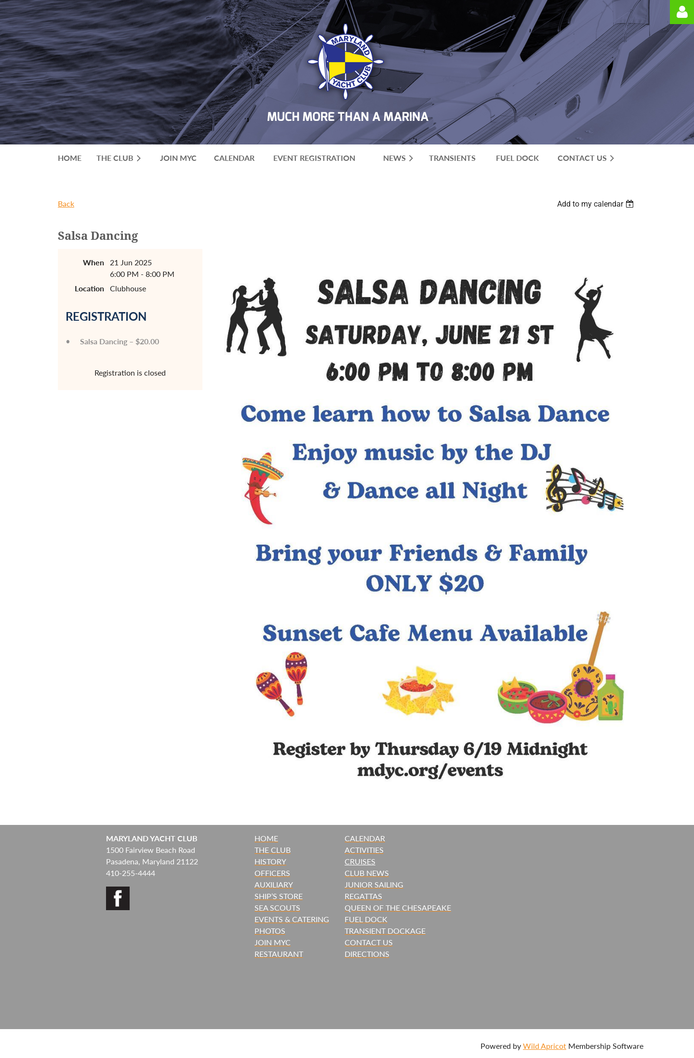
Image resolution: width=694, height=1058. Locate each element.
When (93, 262)
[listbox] (596, 204)
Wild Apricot (544, 1045)
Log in (682, 12)
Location (89, 288)
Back (66, 203)
